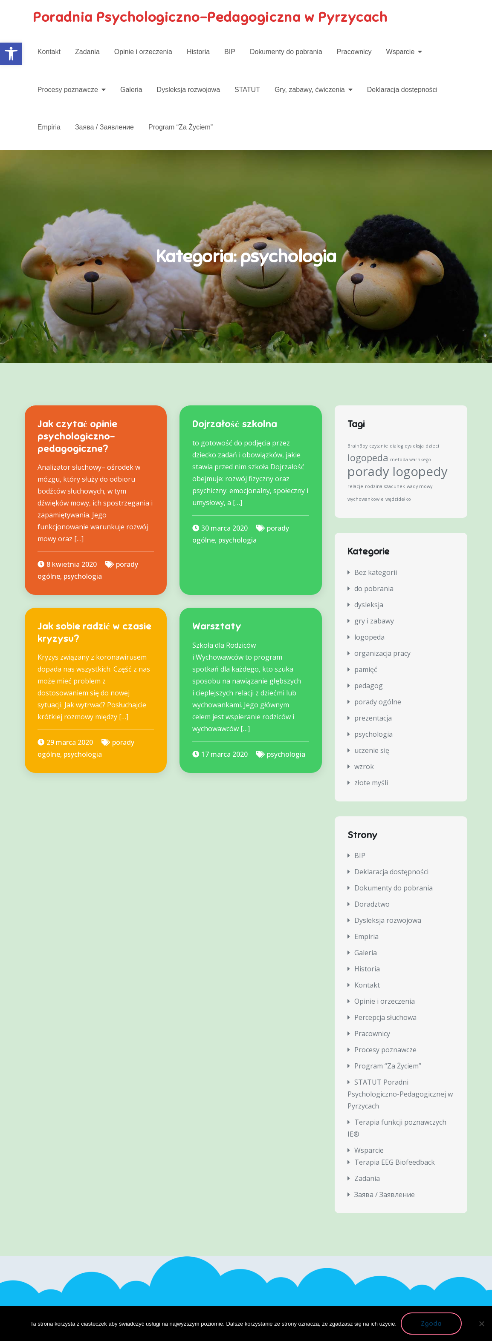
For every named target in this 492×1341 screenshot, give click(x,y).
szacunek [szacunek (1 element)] (394, 486)
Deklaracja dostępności (402, 89)
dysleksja (368, 604)
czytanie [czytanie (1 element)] (378, 446)
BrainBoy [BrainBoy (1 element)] (357, 446)
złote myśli (371, 782)
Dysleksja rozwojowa (188, 89)
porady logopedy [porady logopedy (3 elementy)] (397, 471)
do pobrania (374, 588)
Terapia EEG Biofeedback (394, 1162)
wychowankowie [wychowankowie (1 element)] (365, 499)
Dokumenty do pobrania (286, 51)
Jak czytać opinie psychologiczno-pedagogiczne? (78, 436)
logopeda (369, 637)
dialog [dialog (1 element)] (396, 446)
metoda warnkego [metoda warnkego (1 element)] (410, 459)
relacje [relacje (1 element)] (355, 486)
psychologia (83, 576)
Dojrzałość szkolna (234, 424)
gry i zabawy (374, 621)
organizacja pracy (382, 653)
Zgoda (431, 1323)
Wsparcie (400, 51)
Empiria (49, 127)
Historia (198, 51)
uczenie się (371, 750)
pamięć (365, 669)
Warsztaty (216, 626)
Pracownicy (354, 51)
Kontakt (49, 51)
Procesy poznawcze (68, 89)
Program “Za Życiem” (180, 127)
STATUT (247, 89)
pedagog (368, 685)
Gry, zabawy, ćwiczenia (310, 89)
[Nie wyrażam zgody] (481, 1323)
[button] (11, 54)
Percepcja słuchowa (385, 1017)
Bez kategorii (375, 572)
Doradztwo (372, 904)
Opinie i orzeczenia (143, 51)
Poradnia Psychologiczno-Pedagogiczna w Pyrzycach (210, 17)
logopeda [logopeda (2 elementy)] (367, 457)
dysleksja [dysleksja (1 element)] (414, 446)
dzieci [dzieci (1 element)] (432, 446)
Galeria (131, 89)
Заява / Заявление (104, 127)
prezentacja (373, 718)
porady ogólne (377, 701)
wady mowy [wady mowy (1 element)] (419, 486)
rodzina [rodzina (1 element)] (373, 486)
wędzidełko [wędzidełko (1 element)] (398, 499)
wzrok (364, 766)
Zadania (87, 51)
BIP (229, 51)
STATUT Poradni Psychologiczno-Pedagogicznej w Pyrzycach (400, 1094)
